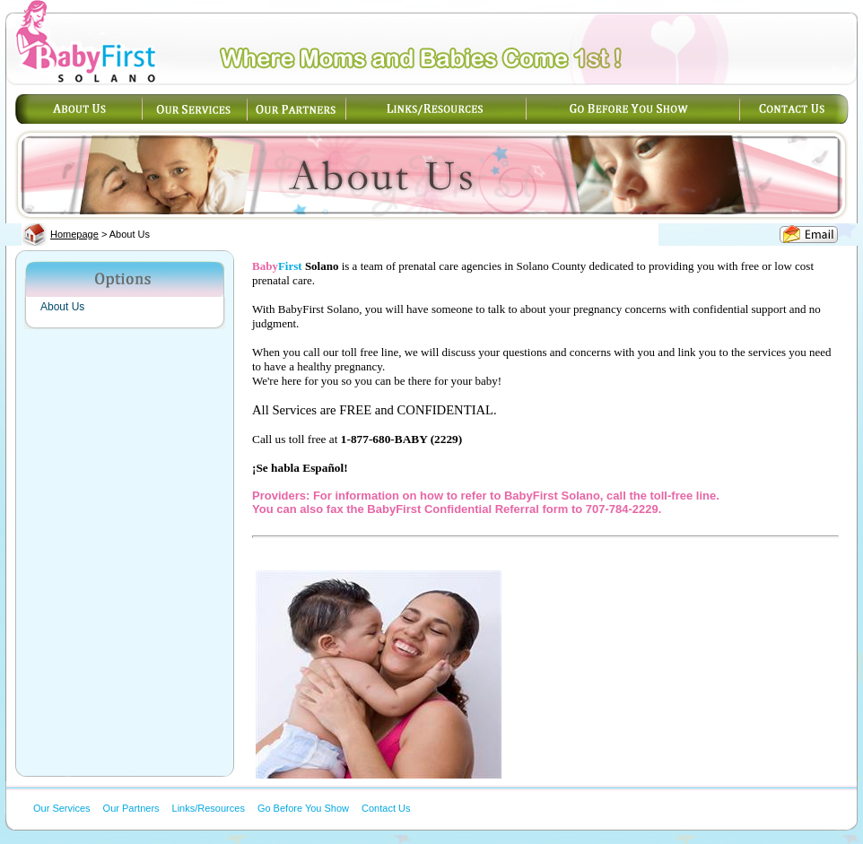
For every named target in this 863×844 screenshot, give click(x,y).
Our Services (62, 808)
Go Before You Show (303, 808)
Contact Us (386, 808)
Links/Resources (208, 808)
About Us (62, 306)
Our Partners (131, 808)
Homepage (74, 234)
